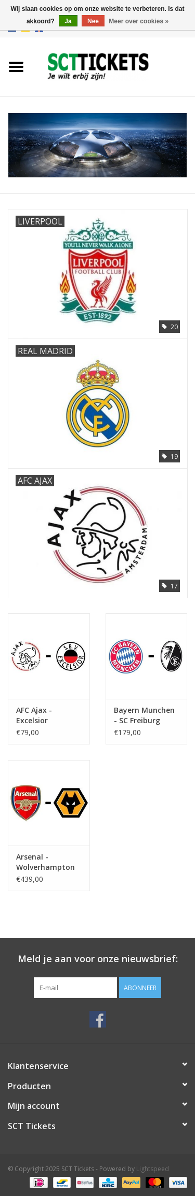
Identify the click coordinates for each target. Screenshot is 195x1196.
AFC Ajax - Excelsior (34, 715)
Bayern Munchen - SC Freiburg (144, 715)
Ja (67, 21)
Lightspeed (152, 1168)
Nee (93, 21)
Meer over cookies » (138, 21)
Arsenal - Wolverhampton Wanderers (45, 862)
